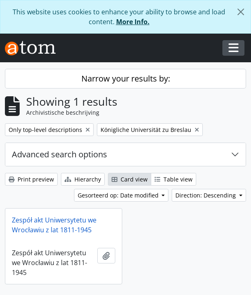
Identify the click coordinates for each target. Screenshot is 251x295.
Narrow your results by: (125, 78)
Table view (174, 179)
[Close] (241, 11)
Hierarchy (83, 179)
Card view (130, 179)
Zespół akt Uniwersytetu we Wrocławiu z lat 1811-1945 (54, 225)
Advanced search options (59, 154)
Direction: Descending (206, 195)
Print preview (31, 179)
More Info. (133, 21)
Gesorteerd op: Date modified (119, 195)
